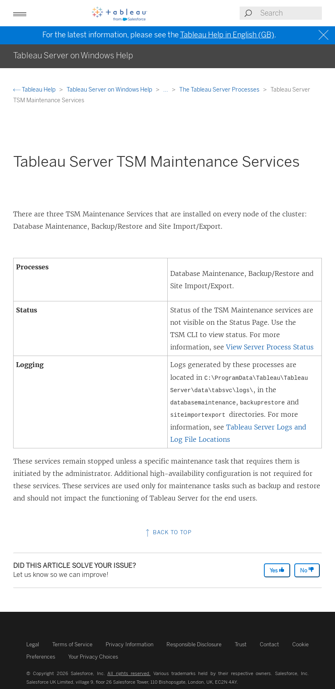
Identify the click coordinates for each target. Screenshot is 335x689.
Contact (269, 644)
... (166, 89)
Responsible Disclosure (194, 644)
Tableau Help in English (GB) (227, 34)
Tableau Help (35, 89)
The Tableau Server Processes (220, 89)
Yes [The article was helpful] (277, 570)
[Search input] (290, 13)
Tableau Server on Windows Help (110, 89)
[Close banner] (324, 35)
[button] (19, 13)
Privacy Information (129, 644)
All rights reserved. (128, 673)
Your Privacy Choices (93, 657)
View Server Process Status (270, 347)
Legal (32, 644)
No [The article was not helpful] (307, 570)
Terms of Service (72, 644)
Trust (241, 644)
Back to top (168, 532)
